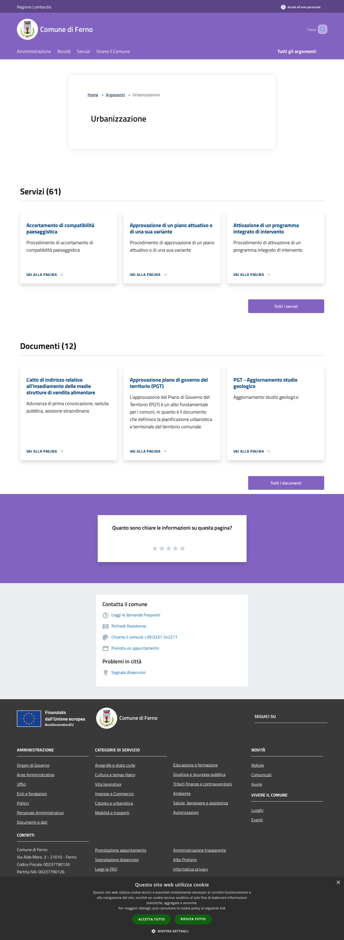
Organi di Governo (33, 765)
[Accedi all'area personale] (300, 7)
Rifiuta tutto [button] (193, 919)
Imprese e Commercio (114, 793)
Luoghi (257, 810)
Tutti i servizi (286, 306)
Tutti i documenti (286, 483)
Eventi (257, 820)
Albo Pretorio (185, 859)
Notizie (257, 765)
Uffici (21, 784)
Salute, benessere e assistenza (200, 803)
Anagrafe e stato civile (115, 765)
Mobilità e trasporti (112, 812)
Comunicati (261, 774)
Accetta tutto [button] (151, 919)
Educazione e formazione (195, 765)
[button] (172, 931)
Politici (23, 803)
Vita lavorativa (108, 784)
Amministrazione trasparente (199, 850)
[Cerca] (321, 29)
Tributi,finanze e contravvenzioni (202, 784)
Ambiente (182, 793)
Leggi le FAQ (106, 869)
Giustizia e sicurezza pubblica (199, 774)
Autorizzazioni (186, 812)
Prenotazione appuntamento (120, 850)
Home (93, 95)
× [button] (338, 883)
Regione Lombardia (34, 7)
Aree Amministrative (35, 774)
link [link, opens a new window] (222, 908)
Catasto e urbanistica (114, 803)
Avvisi (256, 784)
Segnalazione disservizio (117, 859)
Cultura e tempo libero (115, 774)
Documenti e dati (32, 822)
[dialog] (172, 908)
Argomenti (115, 95)
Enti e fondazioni (32, 793)
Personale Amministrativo (40, 812)
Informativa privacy (190, 869)
